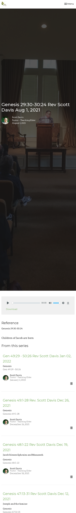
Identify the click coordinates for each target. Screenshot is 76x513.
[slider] (26, 303)
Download (11, 309)
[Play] (8, 303)
